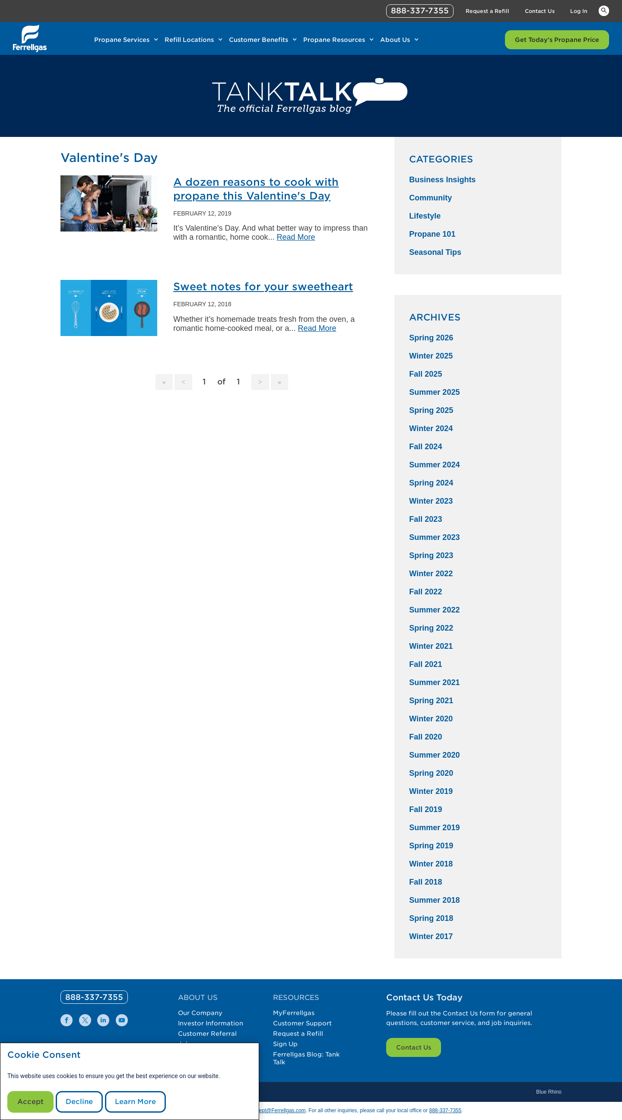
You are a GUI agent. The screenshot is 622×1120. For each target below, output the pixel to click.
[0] (94, 997)
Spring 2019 (431, 845)
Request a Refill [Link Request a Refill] (487, 11)
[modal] (129, 1081)
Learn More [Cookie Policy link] (135, 1102)
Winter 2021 (431, 646)
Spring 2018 (431, 918)
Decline (79, 1102)
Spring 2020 (431, 773)
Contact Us (413, 1047)
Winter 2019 (431, 791)
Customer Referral (207, 1033)
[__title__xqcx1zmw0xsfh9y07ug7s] (30, 38)
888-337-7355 (445, 1110)
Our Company (200, 1012)
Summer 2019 (434, 827)
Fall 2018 (425, 882)
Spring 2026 (431, 337)
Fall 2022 (425, 591)
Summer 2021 (434, 682)
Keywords (604, 10)
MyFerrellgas (293, 1012)
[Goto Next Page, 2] (260, 382)
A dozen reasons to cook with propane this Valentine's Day (256, 189)
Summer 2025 (434, 392)
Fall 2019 (425, 809)
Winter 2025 (431, 356)
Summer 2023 (434, 537)
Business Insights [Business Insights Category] (442, 179)
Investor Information (210, 1023)
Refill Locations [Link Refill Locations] (189, 39)
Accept (30, 1102)
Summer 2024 (434, 464)
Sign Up (285, 1044)
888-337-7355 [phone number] (420, 10)
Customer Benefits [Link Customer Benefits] (258, 39)
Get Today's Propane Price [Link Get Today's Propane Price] (557, 39)
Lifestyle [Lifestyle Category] (425, 216)
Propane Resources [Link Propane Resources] (334, 39)
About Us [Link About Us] (395, 39)
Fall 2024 (425, 446)
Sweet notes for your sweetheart (263, 286)
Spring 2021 (431, 700)
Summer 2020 (434, 755)
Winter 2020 (431, 718)
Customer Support (302, 1023)
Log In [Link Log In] (578, 11)
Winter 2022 (431, 573)
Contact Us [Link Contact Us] (540, 11)
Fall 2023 (425, 519)
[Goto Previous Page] (183, 382)
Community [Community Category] (430, 198)
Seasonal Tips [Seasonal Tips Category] (435, 252)
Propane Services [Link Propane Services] (121, 39)
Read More (295, 237)
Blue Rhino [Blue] (549, 1092)
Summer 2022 (434, 610)
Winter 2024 (431, 428)
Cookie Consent (44, 1055)
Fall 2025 (425, 374)
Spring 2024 (431, 483)
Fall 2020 (425, 737)
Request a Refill (298, 1033)
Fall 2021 (425, 664)
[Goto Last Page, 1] (279, 382)
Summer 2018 (434, 900)
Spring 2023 (431, 555)
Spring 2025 (431, 410)
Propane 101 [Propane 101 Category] (432, 234)
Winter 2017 (431, 936)
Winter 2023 (431, 501)
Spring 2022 (431, 628)
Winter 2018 (431, 864)
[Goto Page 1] (164, 382)
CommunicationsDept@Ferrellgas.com (260, 1110)
